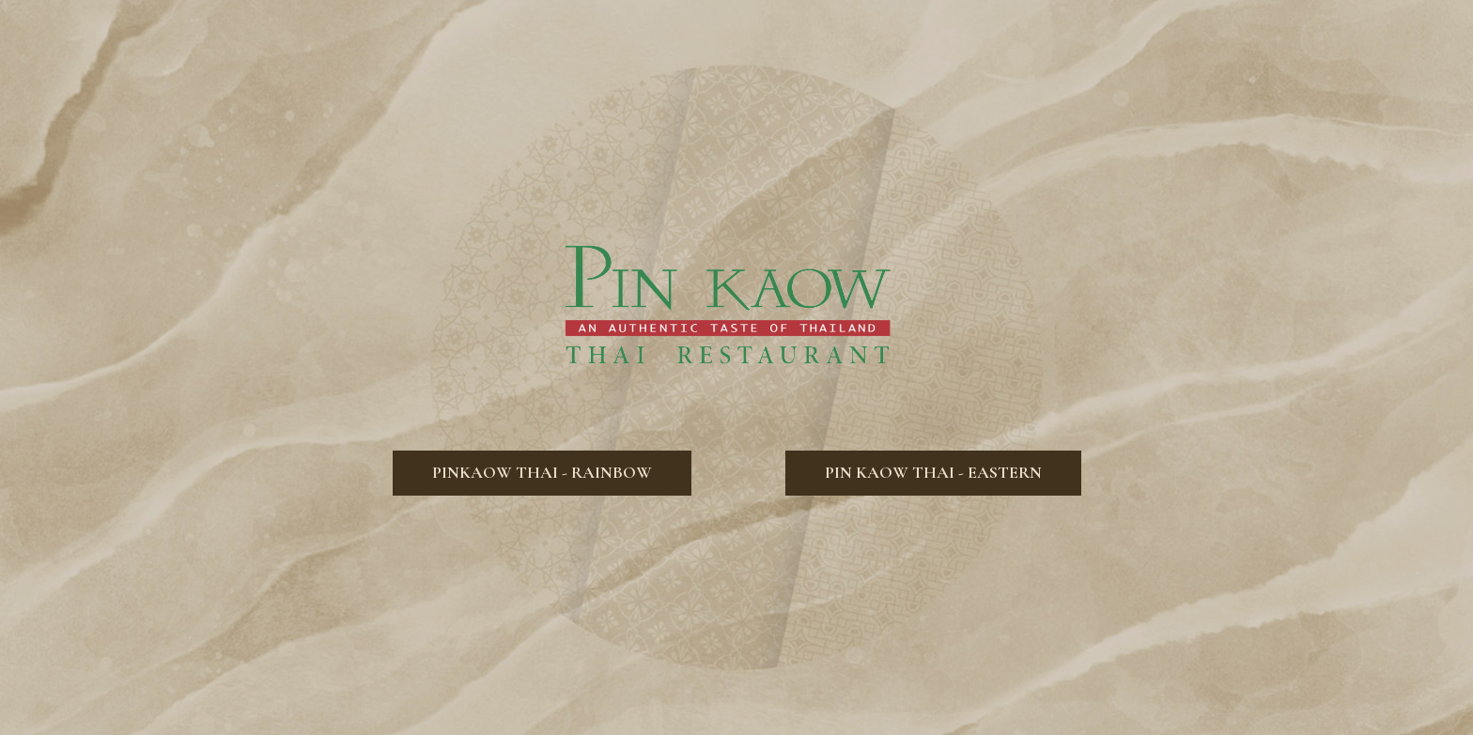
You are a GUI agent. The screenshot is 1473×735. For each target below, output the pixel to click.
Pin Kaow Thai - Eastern (913, 507)
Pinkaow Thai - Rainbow (522, 507)
